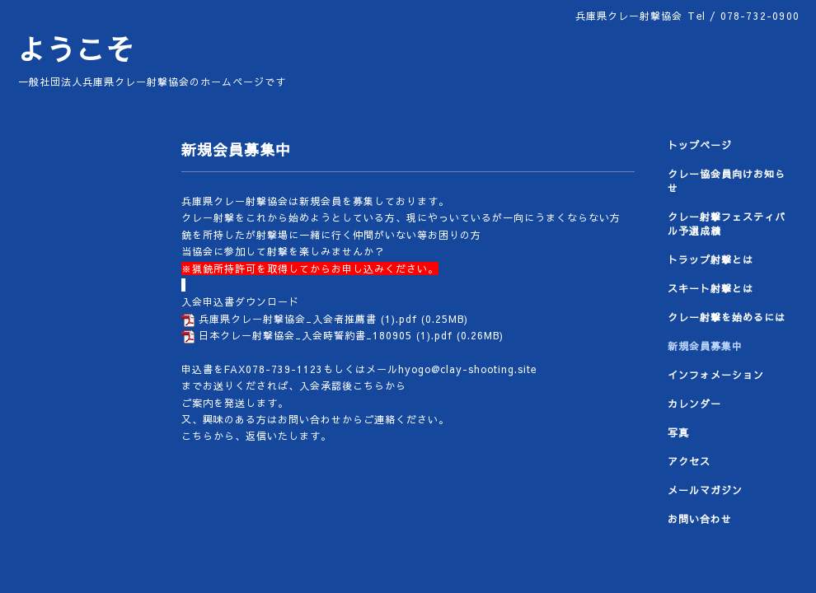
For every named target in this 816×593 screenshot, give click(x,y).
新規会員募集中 (705, 346)
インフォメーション (716, 374)
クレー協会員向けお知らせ (727, 180)
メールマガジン (705, 490)
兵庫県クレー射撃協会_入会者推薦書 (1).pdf (308, 318)
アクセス (689, 461)
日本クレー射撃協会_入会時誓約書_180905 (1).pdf (326, 335)
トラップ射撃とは (710, 259)
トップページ (700, 145)
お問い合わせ (700, 518)
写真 (678, 432)
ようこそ (75, 49)
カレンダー (694, 403)
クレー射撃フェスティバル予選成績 (727, 223)
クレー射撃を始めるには (727, 317)
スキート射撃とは (710, 288)
